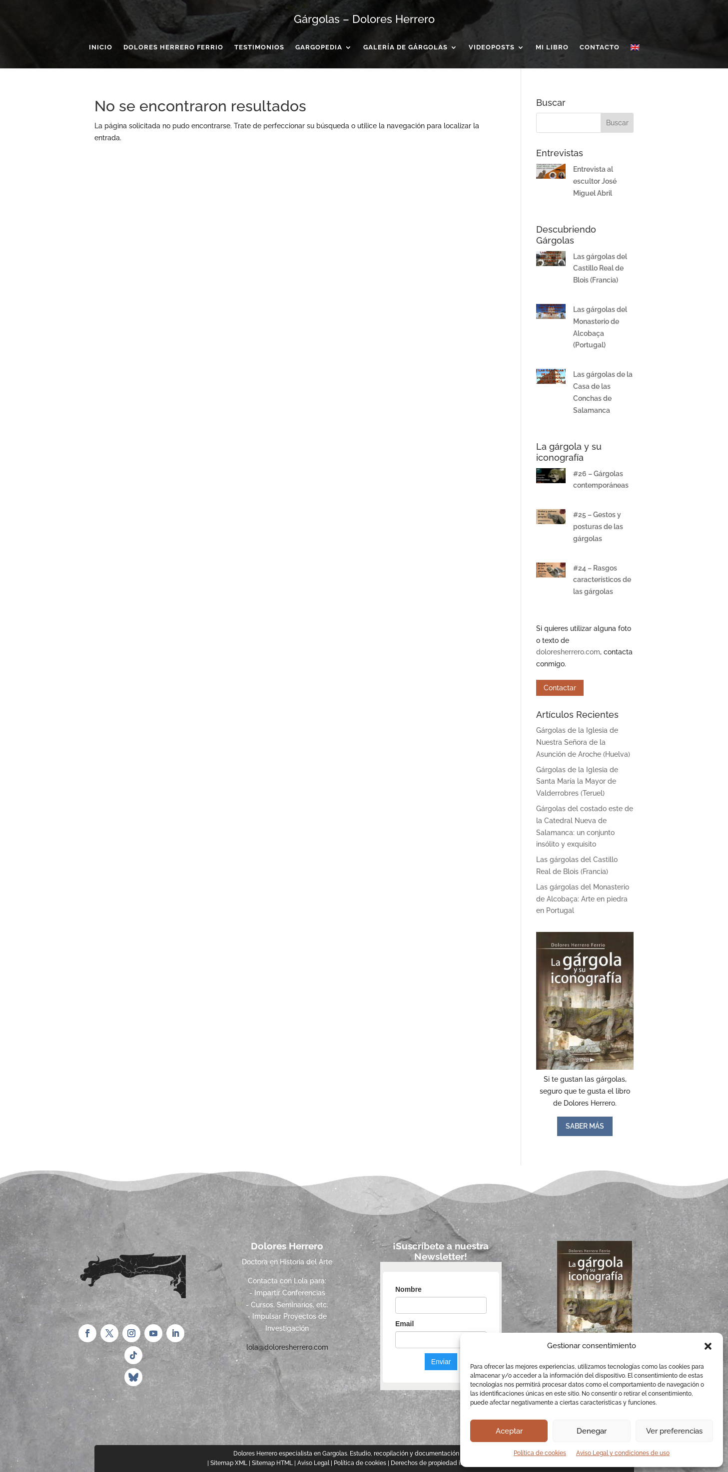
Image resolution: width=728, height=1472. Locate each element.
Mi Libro (552, 47)
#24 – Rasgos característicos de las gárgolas (602, 580)
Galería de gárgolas (405, 47)
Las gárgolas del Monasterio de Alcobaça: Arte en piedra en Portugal (582, 899)
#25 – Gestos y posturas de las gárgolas (598, 527)
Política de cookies (540, 1453)
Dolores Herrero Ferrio (173, 47)
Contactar (560, 688)
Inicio (100, 47)
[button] (708, 1346)
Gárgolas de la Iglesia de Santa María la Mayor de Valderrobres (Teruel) (577, 782)
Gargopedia (318, 47)
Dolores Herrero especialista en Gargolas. (290, 1453)
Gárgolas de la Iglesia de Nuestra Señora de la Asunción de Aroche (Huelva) (583, 742)
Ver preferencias (674, 1431)
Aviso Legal (313, 1463)
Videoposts (492, 47)
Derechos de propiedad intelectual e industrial (456, 1463)
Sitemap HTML (272, 1463)
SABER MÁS (585, 1126)
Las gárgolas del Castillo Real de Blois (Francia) (600, 269)
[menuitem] (635, 49)
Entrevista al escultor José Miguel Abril (595, 181)
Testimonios (259, 47)
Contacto (600, 47)
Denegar (592, 1431)
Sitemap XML (228, 1463)
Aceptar (509, 1431)
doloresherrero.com (568, 652)
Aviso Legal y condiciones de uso (623, 1453)
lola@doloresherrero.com (287, 1347)
